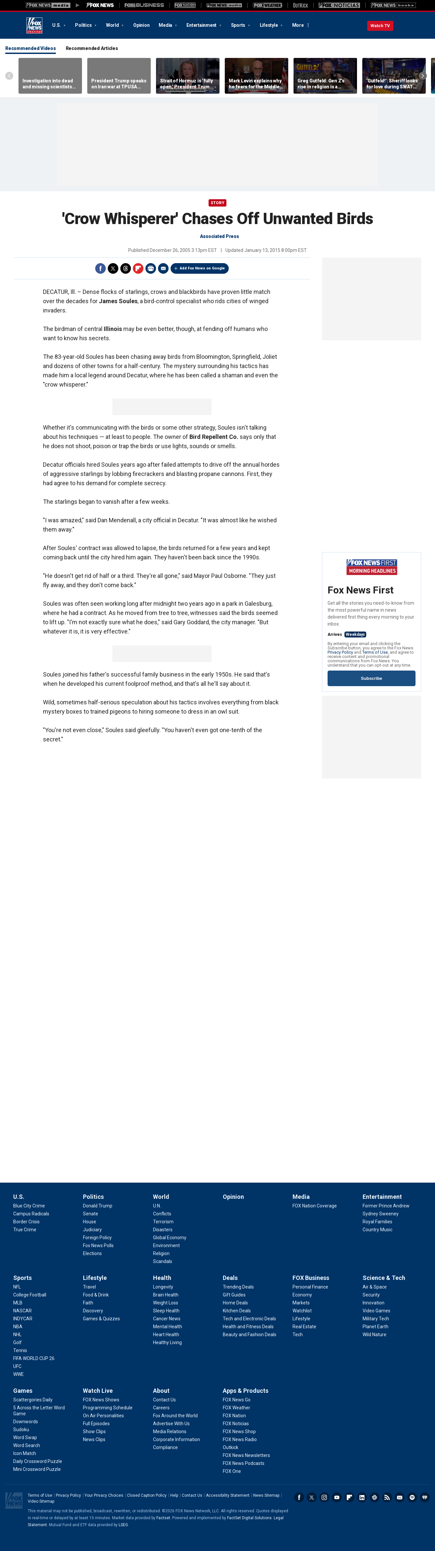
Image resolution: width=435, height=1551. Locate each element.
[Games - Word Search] (26, 1445)
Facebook (100, 268)
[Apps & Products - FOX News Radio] (240, 1439)
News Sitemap (266, 1495)
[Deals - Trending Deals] (238, 1287)
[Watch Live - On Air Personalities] (103, 1415)
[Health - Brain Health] (165, 1294)
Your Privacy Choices (104, 1495)
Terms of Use (375, 652)
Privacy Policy (340, 652)
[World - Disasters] (163, 1229)
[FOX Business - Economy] (302, 1294)
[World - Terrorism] (163, 1221)
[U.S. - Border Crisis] (26, 1221)
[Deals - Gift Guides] (234, 1294)
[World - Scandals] (162, 1261)
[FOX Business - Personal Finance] (310, 1287)
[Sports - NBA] (17, 1326)
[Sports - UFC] (17, 1366)
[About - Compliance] (165, 1447)
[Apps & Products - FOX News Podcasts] (243, 1463)
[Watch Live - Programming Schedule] (108, 1407)
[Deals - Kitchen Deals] (237, 1310)
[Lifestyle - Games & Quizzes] (101, 1318)
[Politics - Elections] (92, 1253)
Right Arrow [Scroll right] (423, 76)
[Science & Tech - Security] (371, 1294)
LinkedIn (362, 1497)
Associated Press (219, 236)
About (161, 1390)
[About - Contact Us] (164, 1399)
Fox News (34, 25)
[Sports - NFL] (17, 1287)
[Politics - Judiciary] (92, 1229)
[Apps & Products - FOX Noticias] (236, 1423)
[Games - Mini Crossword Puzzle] (37, 1469)
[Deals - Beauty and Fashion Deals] (249, 1334)
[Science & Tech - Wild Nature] (374, 1334)
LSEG (123, 1525)
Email (163, 268)
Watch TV (380, 25)
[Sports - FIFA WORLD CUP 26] (34, 1358)
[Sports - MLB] (17, 1302)
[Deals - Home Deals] (235, 1302)
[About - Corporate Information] (176, 1439)
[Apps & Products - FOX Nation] (234, 1415)
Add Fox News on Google (202, 268)
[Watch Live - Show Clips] (94, 1431)
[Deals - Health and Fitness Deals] (248, 1326)
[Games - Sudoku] (21, 1429)
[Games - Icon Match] (24, 1453)
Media (166, 25)
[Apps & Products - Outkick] (230, 1447)
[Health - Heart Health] (166, 1334)
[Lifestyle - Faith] (88, 1302)
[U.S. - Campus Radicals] (31, 1213)
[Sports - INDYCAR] (22, 1318)
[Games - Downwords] (25, 1421)
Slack (374, 1497)
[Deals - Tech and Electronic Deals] (249, 1318)
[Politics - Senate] (90, 1213)
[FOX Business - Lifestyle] (301, 1318)
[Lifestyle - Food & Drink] (96, 1294)
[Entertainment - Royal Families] (377, 1221)
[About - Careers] (161, 1407)
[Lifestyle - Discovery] (93, 1310)
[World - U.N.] (157, 1205)
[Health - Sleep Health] (166, 1310)
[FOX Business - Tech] (298, 1334)
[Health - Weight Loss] (165, 1302)
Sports (238, 25)
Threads (125, 268)
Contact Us (192, 1495)
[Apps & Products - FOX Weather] (236, 1407)
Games (22, 1390)
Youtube (337, 1497)
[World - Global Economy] (169, 1237)
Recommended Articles (92, 48)
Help (174, 1495)
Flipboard (138, 268)
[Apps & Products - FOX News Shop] (239, 1431)
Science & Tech (384, 1277)
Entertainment (202, 25)
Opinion (141, 25)
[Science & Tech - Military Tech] (376, 1318)
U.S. (57, 25)
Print (150, 268)
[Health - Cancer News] (166, 1318)
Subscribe (371, 678)
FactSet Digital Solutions (249, 1518)
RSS (387, 1497)
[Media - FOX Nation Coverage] (315, 1205)
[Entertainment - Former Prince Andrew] (386, 1205)
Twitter (113, 268)
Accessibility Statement (228, 1495)
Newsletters (400, 1497)
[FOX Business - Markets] (301, 1302)
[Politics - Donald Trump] (97, 1205)
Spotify (412, 1497)
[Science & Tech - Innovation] (373, 1302)
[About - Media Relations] (169, 1431)
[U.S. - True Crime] (24, 1229)
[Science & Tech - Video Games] (376, 1310)
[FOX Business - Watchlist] (302, 1310)
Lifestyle (269, 25)
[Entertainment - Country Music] (377, 1229)
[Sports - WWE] (18, 1374)
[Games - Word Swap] (25, 1437)
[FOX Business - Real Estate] (304, 1326)
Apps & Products (245, 1390)
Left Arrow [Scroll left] (9, 76)
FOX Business (311, 1277)
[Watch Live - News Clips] (94, 1439)
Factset (163, 1518)
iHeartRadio (425, 1497)
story (217, 203)
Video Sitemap (41, 1501)
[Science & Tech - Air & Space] (375, 1287)
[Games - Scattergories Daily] (33, 1399)
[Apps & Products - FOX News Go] (237, 1399)
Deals (230, 1277)
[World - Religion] (161, 1253)
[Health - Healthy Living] (167, 1342)
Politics (84, 25)
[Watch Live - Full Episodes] (96, 1423)
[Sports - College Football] (29, 1294)
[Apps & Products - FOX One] (232, 1471)
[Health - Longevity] (163, 1287)
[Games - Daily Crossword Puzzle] (37, 1461)
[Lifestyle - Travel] (89, 1287)
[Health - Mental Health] (167, 1326)
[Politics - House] (89, 1221)
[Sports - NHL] (17, 1334)
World (113, 25)
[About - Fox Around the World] (175, 1415)
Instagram (324, 1497)
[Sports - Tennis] (20, 1350)
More (298, 25)
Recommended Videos (30, 48)
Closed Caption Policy (147, 1495)
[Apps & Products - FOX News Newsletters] (246, 1455)
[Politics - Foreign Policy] (97, 1237)
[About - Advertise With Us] (171, 1423)
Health (162, 1277)
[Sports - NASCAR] (22, 1310)
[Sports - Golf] (17, 1342)
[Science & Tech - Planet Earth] (375, 1326)
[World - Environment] (166, 1245)
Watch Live (98, 1390)
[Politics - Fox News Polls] (98, 1245)
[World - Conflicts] (162, 1213)
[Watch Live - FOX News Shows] (101, 1399)
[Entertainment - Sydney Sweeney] (381, 1213)
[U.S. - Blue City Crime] (29, 1205)
